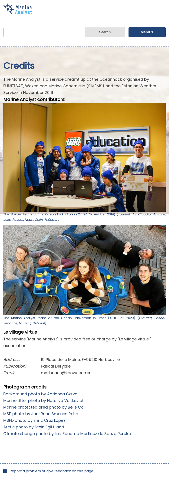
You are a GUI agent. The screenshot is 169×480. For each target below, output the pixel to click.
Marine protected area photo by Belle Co (43, 407)
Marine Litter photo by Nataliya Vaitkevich (43, 400)
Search (105, 32)
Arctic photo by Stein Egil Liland (33, 427)
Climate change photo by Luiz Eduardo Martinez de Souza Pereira (67, 433)
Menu (145, 32)
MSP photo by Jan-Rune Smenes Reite (40, 413)
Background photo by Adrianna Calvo (40, 394)
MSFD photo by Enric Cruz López (34, 420)
